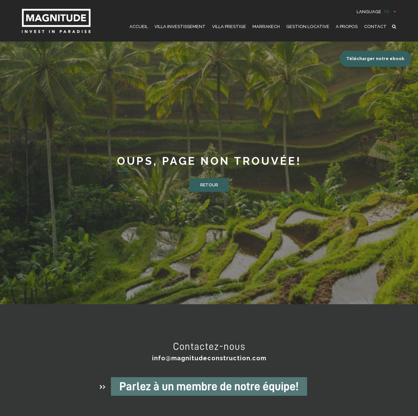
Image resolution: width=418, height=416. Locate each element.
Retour (209, 184)
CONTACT (375, 26)
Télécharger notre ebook (375, 58)
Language (376, 11)
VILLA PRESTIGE (229, 26)
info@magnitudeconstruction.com (209, 358)
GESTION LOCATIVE (307, 26)
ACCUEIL (138, 26)
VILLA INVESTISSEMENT (180, 26)
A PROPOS (347, 26)
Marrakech (266, 26)
